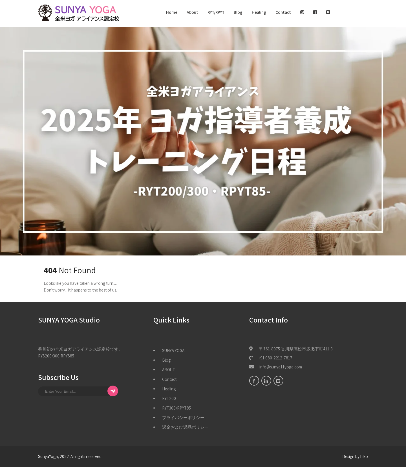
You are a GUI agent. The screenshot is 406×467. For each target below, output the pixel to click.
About (192, 12)
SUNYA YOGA (173, 350)
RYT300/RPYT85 (176, 408)
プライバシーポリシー (183, 417)
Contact (283, 12)
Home (171, 12)
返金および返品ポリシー (185, 427)
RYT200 (169, 398)
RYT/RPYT (216, 12)
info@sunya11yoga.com (280, 367)
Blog (238, 12)
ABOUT (168, 369)
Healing (259, 12)
